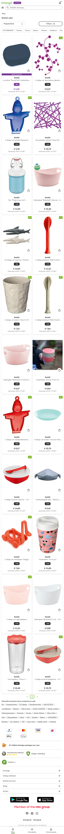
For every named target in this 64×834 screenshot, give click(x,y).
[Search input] (33, 7)
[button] (14, 23)
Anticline (53, 721)
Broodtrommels (35, 704)
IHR (23, 721)
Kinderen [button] (53, 30)
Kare (3, 717)
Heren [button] (27, 30)
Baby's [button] (35, 30)
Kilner (22, 717)
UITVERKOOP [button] (8, 30)
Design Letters (53, 709)
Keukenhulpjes (11, 704)
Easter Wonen (39, 713)
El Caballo (23, 704)
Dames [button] (19, 30)
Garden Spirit (42, 721)
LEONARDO (52, 717)
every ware (31, 721)
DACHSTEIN (48, 704)
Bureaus (5, 721)
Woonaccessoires (8, 713)
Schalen (35, 717)
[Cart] (28, 71)
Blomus (16, 709)
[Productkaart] (17, 65)
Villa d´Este (25, 709)
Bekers (42, 717)
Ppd (28, 717)
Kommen (20, 713)
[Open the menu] (2, 7)
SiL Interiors (14, 721)
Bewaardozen (12, 717)
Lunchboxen (6, 709)
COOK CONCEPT (38, 709)
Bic (3, 704)
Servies (28, 713)
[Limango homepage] (6, 3)
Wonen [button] (44, 30)
